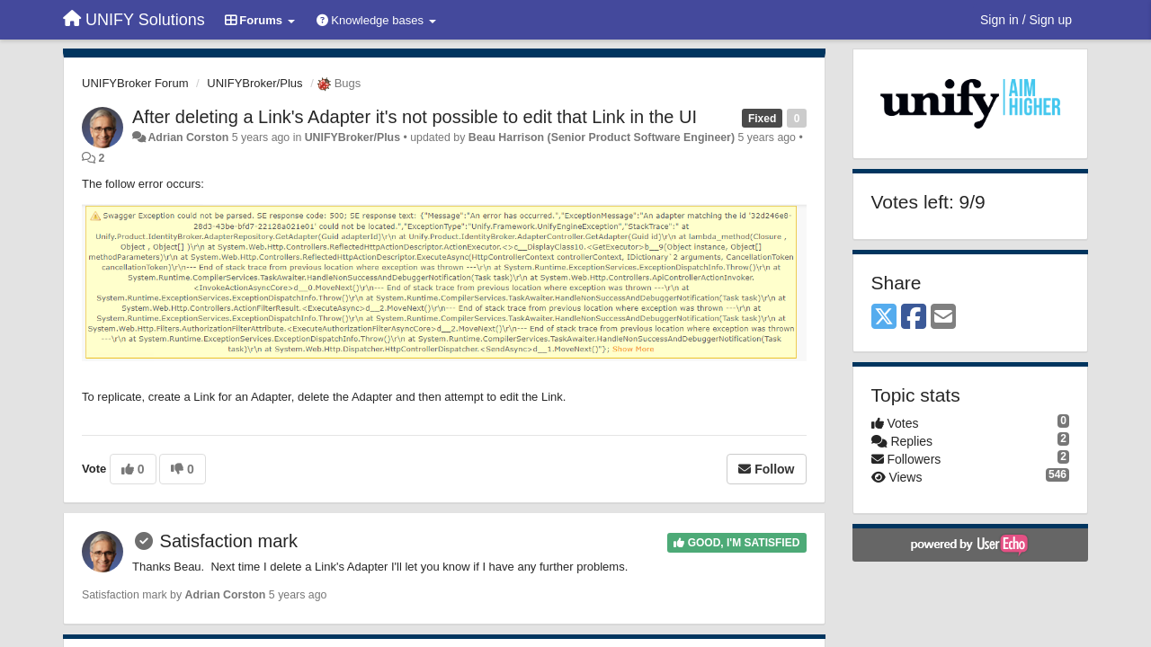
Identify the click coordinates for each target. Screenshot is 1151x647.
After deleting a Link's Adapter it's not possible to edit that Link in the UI (414, 117)
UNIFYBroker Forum (135, 83)
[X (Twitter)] (884, 317)
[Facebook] (913, 317)
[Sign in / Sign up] (1026, 19)
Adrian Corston (187, 137)
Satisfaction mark (229, 541)
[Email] (943, 317)
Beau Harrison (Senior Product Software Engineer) (601, 137)
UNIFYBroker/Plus (254, 83)
